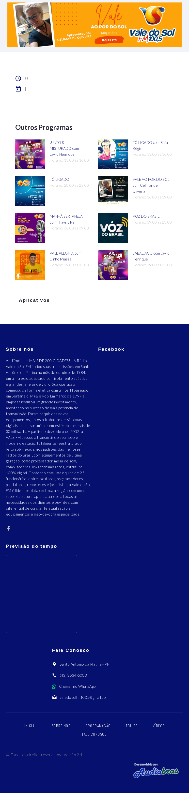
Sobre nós (61, 725)
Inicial (30, 725)
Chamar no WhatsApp (77, 686)
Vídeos (159, 725)
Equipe (132, 725)
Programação (98, 725)
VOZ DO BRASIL (146, 216)
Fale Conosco (94, 734)
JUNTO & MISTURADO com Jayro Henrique (64, 148)
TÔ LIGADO (59, 179)
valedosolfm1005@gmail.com (84, 697)
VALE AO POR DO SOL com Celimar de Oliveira (151, 185)
